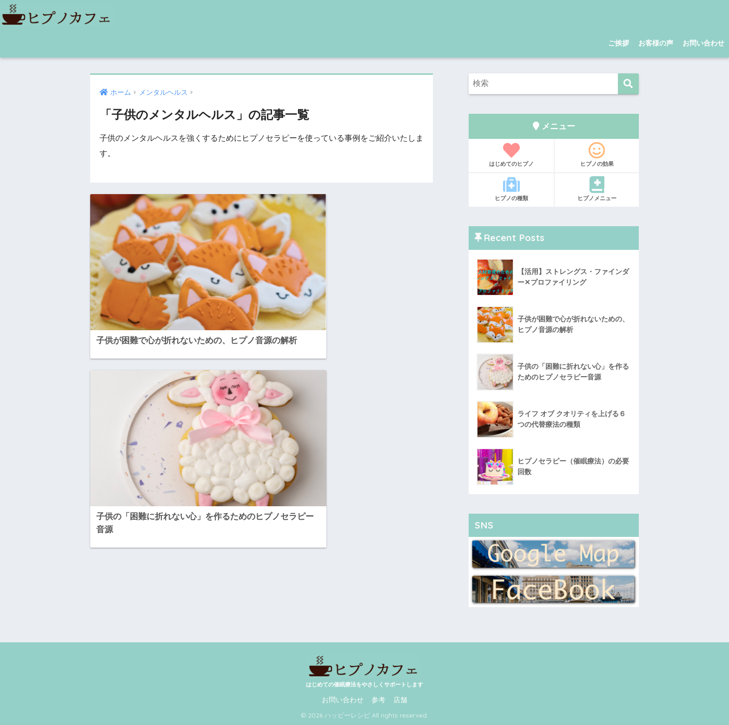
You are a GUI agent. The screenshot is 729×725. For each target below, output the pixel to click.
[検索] (628, 83)
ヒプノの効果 (597, 154)
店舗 (400, 700)
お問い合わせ (703, 43)
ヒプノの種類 (511, 189)
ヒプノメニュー (597, 189)
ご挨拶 (618, 43)
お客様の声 (655, 43)
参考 (378, 700)
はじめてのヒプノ (511, 154)
